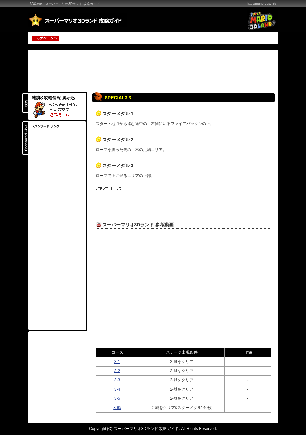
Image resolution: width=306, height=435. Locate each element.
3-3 (117, 380)
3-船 (117, 407)
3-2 (117, 371)
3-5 (117, 398)
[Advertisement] (199, 37)
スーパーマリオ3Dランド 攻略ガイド (146, 428)
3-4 (117, 389)
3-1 (117, 361)
